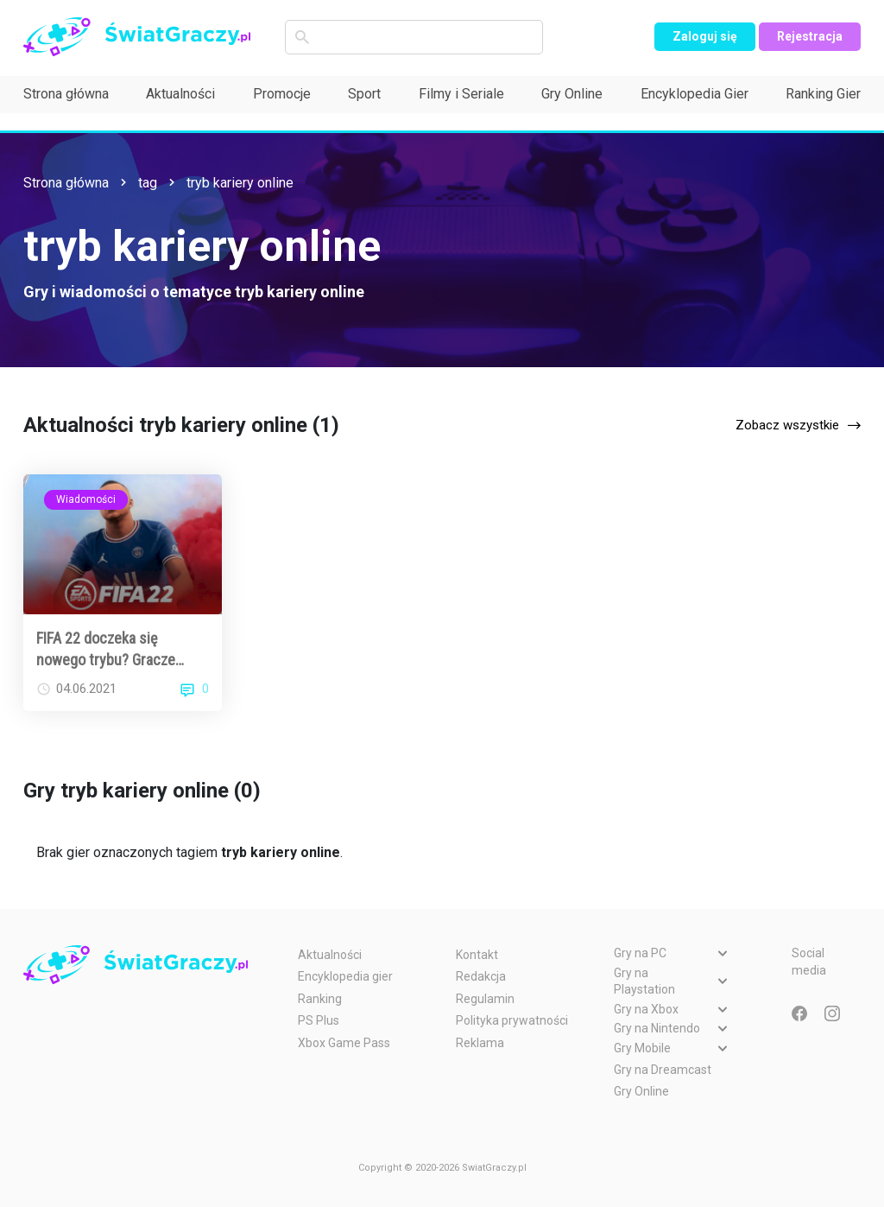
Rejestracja (810, 36)
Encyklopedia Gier (694, 94)
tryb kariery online (240, 183)
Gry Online (572, 94)
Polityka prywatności (512, 1020)
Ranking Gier (823, 94)
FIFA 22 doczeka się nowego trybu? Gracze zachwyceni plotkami (105, 649)
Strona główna (66, 94)
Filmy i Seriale (461, 94)
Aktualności (180, 94)
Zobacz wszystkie (787, 425)
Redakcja (481, 976)
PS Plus (318, 1020)
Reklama (480, 1043)
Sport (364, 94)
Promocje (282, 94)
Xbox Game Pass (344, 1043)
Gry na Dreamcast (662, 1070)
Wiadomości (86, 499)
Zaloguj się (704, 36)
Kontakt (477, 955)
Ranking (320, 999)
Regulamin (485, 999)
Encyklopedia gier (345, 976)
